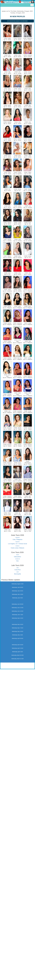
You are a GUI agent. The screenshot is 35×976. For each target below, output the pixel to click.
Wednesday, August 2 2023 (17, 583)
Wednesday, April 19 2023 (17, 644)
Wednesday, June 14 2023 (17, 611)
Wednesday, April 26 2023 (17, 638)
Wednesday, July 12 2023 (17, 594)
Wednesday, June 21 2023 (17, 607)
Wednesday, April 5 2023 (17, 651)
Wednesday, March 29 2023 (18, 655)
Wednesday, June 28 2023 (17, 604)
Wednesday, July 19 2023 (17, 590)
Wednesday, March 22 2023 (18, 658)
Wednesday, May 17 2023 (17, 627)
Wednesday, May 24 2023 (17, 624)
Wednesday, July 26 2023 (17, 587)
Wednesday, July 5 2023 (17, 597)
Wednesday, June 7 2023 (17, 614)
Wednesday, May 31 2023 (17, 618)
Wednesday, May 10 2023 (17, 631)
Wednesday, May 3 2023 (17, 634)
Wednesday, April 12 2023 (17, 648)
